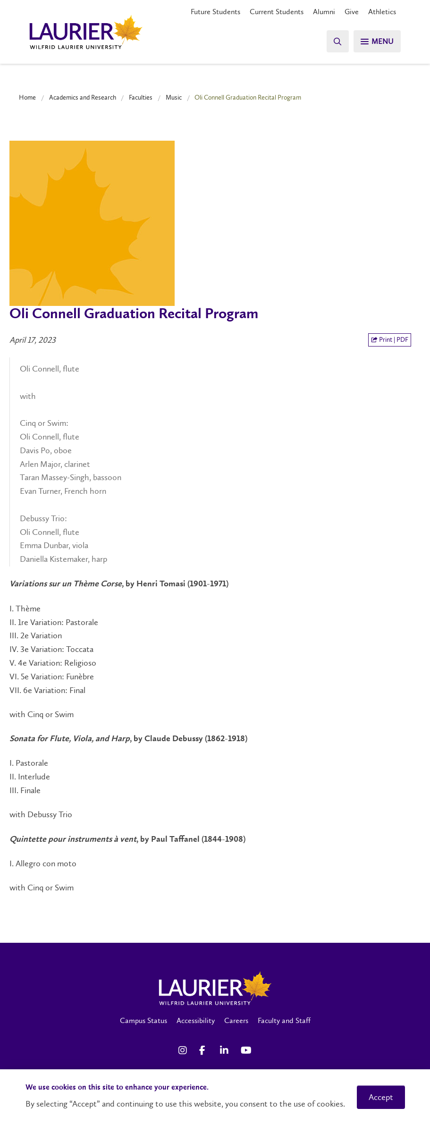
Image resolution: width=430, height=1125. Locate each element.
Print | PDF (389, 340)
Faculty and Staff (284, 1020)
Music (174, 97)
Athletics (382, 11)
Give (352, 11)
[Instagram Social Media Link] (184, 1050)
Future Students (215, 11)
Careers (236, 1020)
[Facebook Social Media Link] (205, 1050)
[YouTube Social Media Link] (246, 1050)
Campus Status (143, 1020)
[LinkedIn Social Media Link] (225, 1050)
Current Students (277, 11)
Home (27, 97)
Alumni (324, 11)
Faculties (140, 97)
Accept (381, 1097)
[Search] (335, 41)
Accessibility (196, 1020)
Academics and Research (82, 97)
